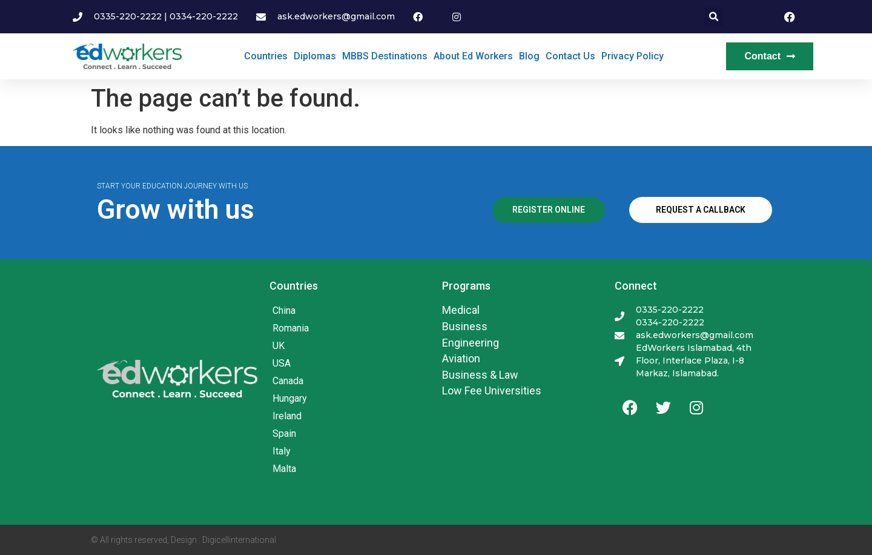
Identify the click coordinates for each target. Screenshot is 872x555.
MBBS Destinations (385, 56)
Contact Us (570, 56)
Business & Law (480, 374)
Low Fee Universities (491, 390)
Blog (529, 56)
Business (464, 326)
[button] (713, 16)
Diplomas (315, 56)
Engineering (470, 342)
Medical (461, 310)
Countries (266, 56)
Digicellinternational (239, 540)
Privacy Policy (632, 56)
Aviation (461, 358)
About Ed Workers (473, 56)
